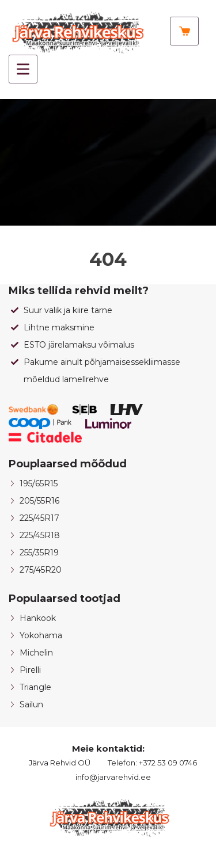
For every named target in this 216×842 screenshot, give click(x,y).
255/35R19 (39, 552)
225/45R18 (40, 535)
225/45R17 (39, 518)
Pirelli (30, 670)
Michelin (36, 652)
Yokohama (41, 635)
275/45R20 (41, 570)
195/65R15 (39, 483)
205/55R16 (39, 501)
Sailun (31, 704)
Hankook (38, 618)
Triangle (35, 687)
